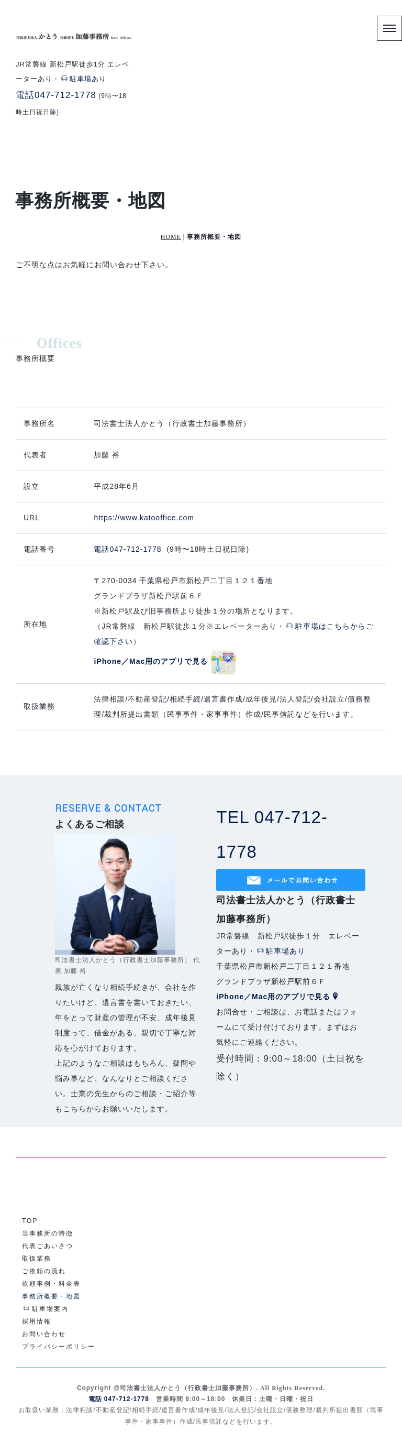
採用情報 (36, 1321)
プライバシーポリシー (58, 1346)
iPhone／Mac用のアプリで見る (278, 996)
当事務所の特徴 (47, 1233)
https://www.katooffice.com (144, 701)
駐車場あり (83, 79)
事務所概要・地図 (51, 1296)
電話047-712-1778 (56, 95)
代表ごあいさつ (47, 1246)
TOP (30, 1221)
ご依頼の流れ (44, 1271)
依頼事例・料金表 (51, 1283)
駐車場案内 (46, 1309)
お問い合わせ (44, 1334)
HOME (171, 236)
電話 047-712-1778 (118, 1399)
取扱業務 (36, 1258)
